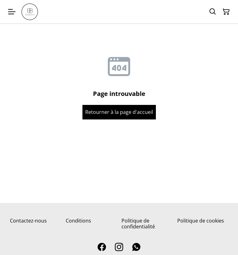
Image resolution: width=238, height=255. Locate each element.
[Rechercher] (212, 12)
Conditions (78, 220)
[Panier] (226, 12)
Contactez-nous (28, 220)
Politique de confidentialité (138, 223)
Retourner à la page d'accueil (119, 112)
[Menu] (12, 11)
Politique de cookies (200, 220)
